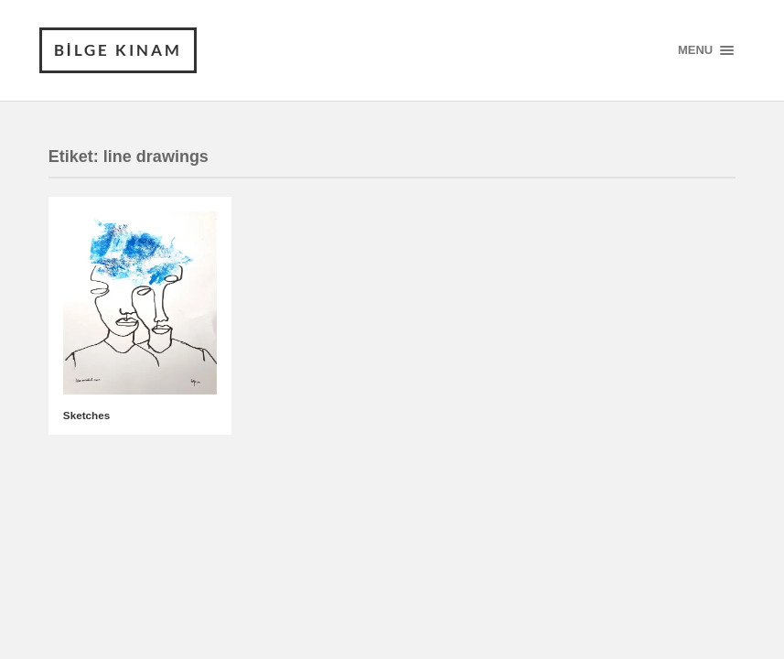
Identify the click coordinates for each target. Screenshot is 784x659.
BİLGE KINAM (118, 49)
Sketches (86, 415)
